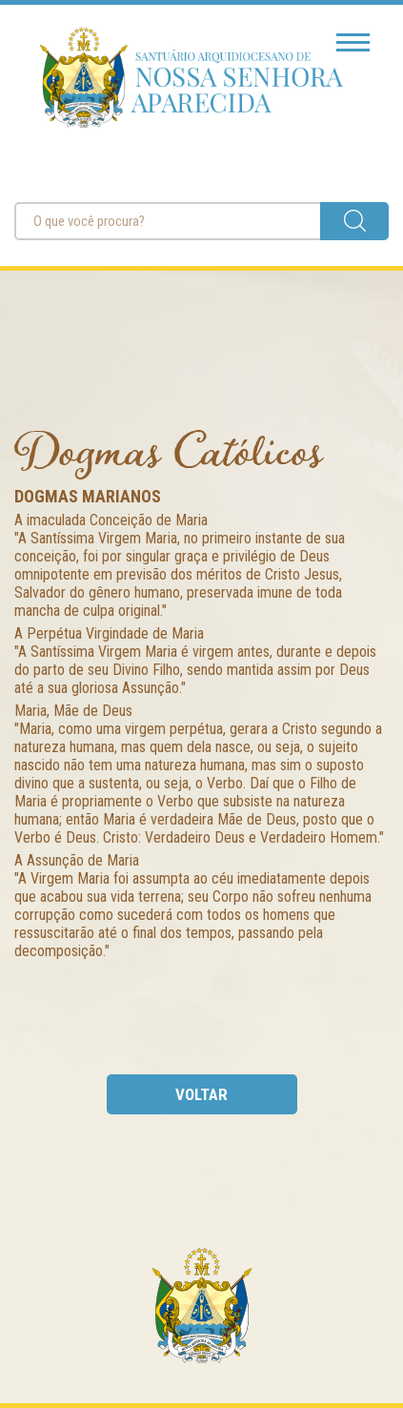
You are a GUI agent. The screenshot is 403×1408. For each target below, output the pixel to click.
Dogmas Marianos (87, 496)
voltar (201, 1094)
